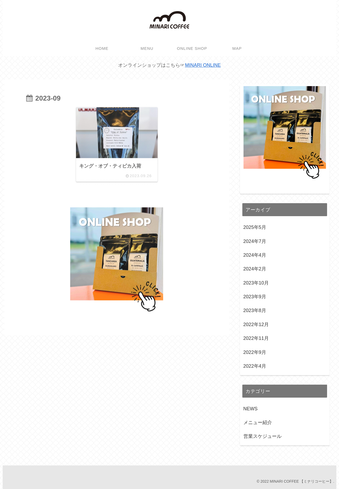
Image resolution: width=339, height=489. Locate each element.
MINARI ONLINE (203, 65)
